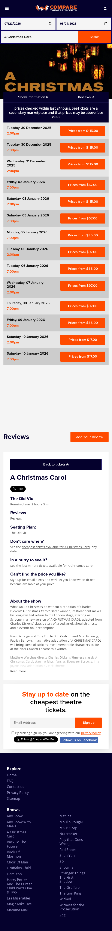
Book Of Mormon (14, 854)
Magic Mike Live (19, 904)
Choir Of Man (17, 862)
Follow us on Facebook (79, 740)
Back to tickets (56, 464)
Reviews (16, 518)
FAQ (10, 780)
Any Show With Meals (19, 824)
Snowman (68, 867)
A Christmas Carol (16, 834)
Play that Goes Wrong (71, 841)
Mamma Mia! (17, 910)
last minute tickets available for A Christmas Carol (57, 566)
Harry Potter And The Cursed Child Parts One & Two (20, 886)
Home (12, 775)
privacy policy (91, 733)
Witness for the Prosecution (72, 907)
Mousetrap (68, 827)
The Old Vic (18, 533)
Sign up (88, 723)
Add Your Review (89, 437)
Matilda (66, 816)
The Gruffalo (70, 887)
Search (95, 37)
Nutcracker (69, 833)
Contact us (15, 786)
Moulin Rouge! (71, 822)
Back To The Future (16, 844)
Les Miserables (19, 898)
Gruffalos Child (19, 868)
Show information (33, 97)
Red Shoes (68, 849)
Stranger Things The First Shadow (72, 877)
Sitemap (13, 798)
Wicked (65, 899)
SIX (62, 861)
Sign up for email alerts (27, 580)
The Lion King (70, 893)
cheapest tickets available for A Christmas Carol (56, 547)
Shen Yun (67, 855)
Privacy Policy (18, 792)
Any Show (14, 816)
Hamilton (14, 874)
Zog (63, 915)
